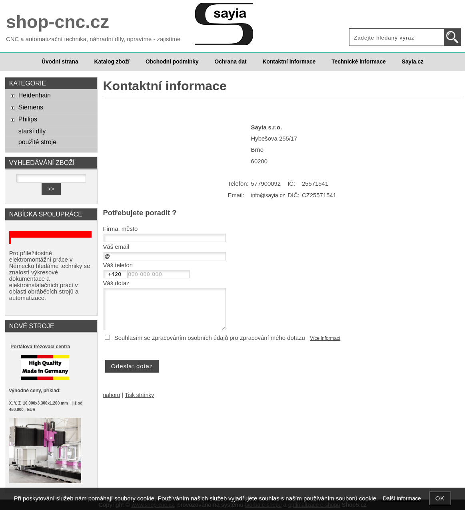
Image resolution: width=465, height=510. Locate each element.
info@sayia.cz (268, 195)
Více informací (325, 338)
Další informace (402, 499)
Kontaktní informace (289, 62)
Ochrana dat (231, 62)
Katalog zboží (112, 62)
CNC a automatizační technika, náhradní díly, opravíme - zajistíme (93, 39)
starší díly (32, 131)
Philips (27, 119)
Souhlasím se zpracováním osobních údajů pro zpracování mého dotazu (209, 338)
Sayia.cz (412, 62)
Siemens (30, 107)
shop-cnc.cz (57, 22)
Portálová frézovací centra (40, 346)
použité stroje (37, 141)
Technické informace (358, 62)
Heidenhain (34, 95)
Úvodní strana (60, 62)
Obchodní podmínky (172, 62)
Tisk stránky (139, 395)
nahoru (111, 395)
